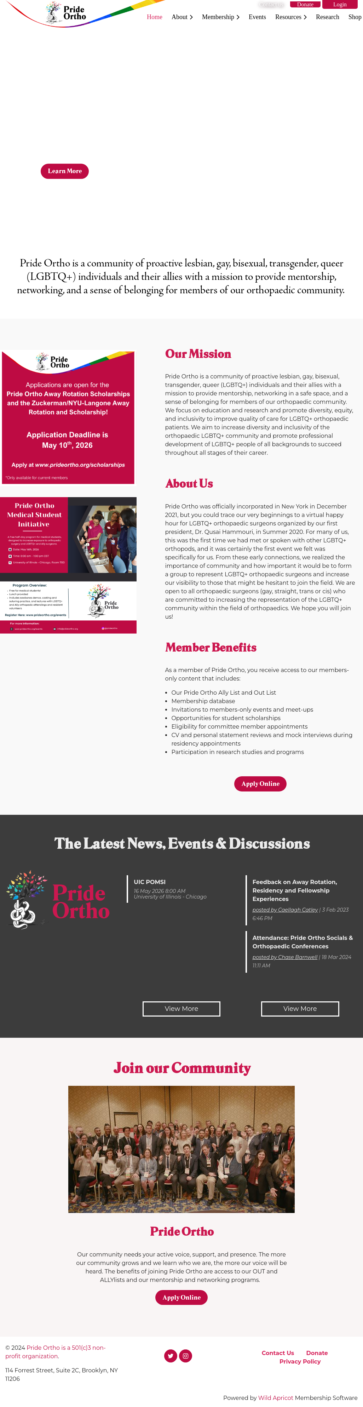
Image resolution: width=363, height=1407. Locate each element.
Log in (340, 4)
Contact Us (278, 1353)
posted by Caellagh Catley (285, 910)
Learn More (65, 171)
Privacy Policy (300, 1361)
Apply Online (260, 783)
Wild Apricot (275, 1398)
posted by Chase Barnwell (285, 957)
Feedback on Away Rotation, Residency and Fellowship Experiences (295, 890)
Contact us (271, 4)
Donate (305, 4)
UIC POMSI (150, 882)
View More (181, 1009)
